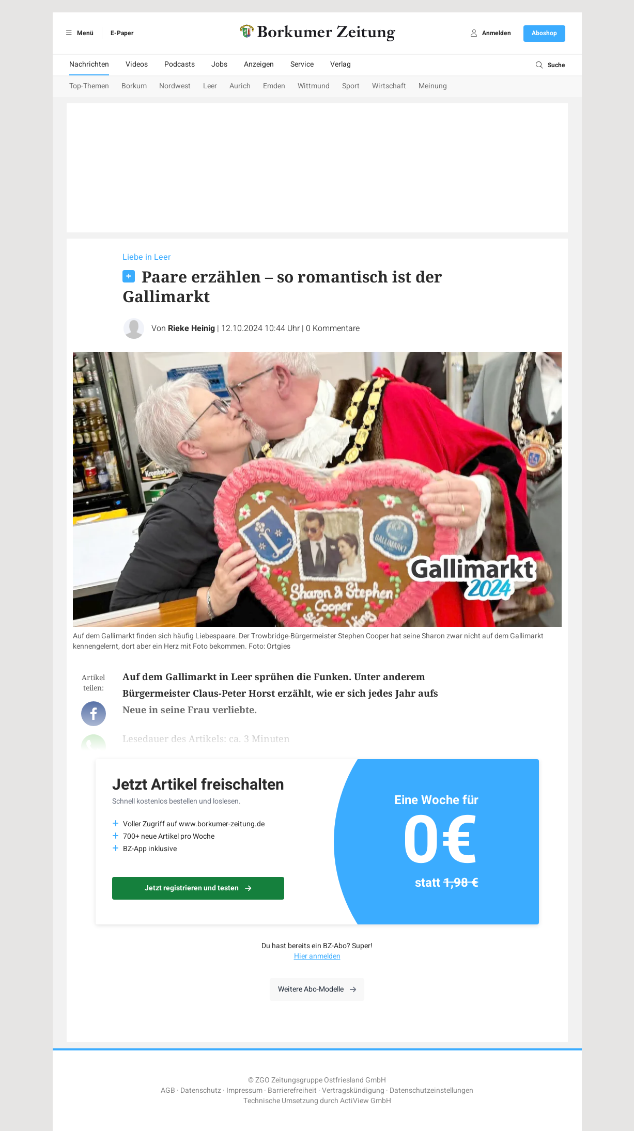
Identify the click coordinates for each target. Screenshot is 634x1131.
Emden (274, 86)
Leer (210, 86)
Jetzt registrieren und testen (198, 888)
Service (302, 64)
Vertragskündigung (353, 1090)
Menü (78, 33)
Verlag (340, 64)
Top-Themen (89, 86)
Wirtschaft (389, 86)
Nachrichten (89, 64)
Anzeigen (259, 64)
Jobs (219, 64)
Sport (351, 86)
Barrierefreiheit (292, 1090)
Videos (137, 64)
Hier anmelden (317, 956)
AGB (168, 1090)
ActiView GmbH (365, 1100)
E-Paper (122, 33)
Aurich (240, 86)
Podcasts (179, 64)
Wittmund (314, 86)
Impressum (244, 1090)
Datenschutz (200, 1090)
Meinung (433, 86)
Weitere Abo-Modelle (317, 989)
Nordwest (175, 86)
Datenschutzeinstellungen (431, 1090)
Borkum (134, 86)
